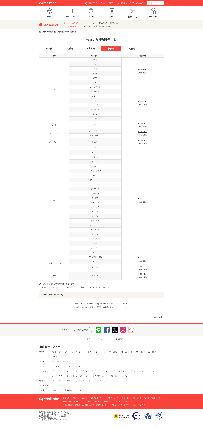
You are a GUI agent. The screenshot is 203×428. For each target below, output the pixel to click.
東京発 (49, 48)
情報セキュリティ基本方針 (120, 405)
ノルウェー (69, 381)
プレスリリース (113, 398)
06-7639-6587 (142, 199)
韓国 (54, 352)
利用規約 (107, 401)
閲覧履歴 (122, 3)
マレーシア (87, 352)
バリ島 (54, 357)
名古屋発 (90, 48)
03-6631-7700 (142, 266)
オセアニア (43, 366)
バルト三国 (114, 376)
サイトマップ (138, 405)
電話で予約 (91, 3)
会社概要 (66, 398)
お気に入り (137, 3)
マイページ (155, 3)
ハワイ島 (65, 362)
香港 (66, 352)
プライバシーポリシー (121, 401)
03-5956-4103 (142, 123)
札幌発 (132, 48)
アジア (41, 352)
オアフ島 (55, 362)
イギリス (83, 371)
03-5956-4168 (142, 132)
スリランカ (152, 352)
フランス (74, 371)
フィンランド (57, 381)
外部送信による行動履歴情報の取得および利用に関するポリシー (85, 405)
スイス (104, 376)
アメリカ (55, 386)
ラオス (143, 352)
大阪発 (70, 48)
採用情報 (84, 398)
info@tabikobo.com (102, 304)
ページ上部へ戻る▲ (157, 317)
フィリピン (113, 352)
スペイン (65, 371)
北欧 (41, 381)
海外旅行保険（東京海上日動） (74, 401)
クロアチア (95, 376)
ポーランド (125, 376)
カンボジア (133, 352)
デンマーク (80, 381)
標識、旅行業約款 (94, 401)
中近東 (41, 390)
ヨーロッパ (43, 371)
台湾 (60, 352)
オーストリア (57, 376)
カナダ (64, 386)
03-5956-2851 (142, 69)
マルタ (67, 376)
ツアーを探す (87, 339)
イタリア (55, 371)
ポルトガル (84, 376)
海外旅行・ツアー (49, 346)
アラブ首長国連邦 (66, 390)
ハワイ (41, 362)
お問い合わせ (136, 398)
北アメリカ (43, 386)
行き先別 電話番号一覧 (152, 398)
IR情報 (75, 398)
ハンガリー (142, 371)
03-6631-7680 (142, 101)
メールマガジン (102, 339)
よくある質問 (106, 3)
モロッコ (79, 390)
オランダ (122, 371)
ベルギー (105, 371)
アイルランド (95, 371)
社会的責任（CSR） (97, 398)
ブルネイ (97, 352)
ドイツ (114, 371)
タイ (105, 352)
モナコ (75, 376)
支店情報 (125, 398)
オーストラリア (58, 366)
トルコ (54, 390)
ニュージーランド (73, 366)
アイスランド (105, 381)
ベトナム (123, 352)
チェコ (151, 371)
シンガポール (75, 352)
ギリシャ (132, 371)
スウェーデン (92, 381)
